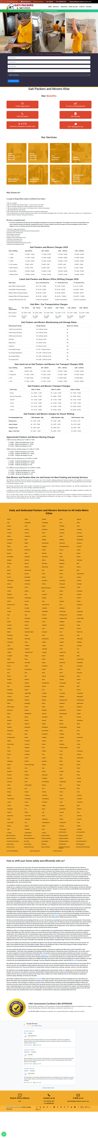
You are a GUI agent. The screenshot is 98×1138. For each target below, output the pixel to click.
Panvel (79, 754)
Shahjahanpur (64, 799)
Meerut (9, 724)
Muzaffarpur (80, 732)
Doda (61, 597)
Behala (62, 552)
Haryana (79, 631)
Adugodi (44, 511)
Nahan (79, 736)
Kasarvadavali (29, 676)
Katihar (79, 676)
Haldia (79, 627)
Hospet (27, 638)
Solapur (9, 811)
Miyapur (79, 724)
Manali (27, 717)
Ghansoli (44, 616)
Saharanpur (45, 792)
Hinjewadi (45, 635)
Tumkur (9, 825)
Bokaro (62, 571)
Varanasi (62, 833)
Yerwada (9, 855)
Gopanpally (28, 620)
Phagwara (27, 762)
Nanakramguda (64, 739)
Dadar (44, 590)
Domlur (9, 601)
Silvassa (9, 807)
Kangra (44, 668)
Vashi (61, 837)
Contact (82, 6)
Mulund (27, 732)
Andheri (9, 530)
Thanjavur (80, 814)
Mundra (62, 732)
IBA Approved (46, 642)
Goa (8, 620)
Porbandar (28, 769)
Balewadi (10, 537)
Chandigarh (28, 578)
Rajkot (61, 777)
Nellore (62, 743)
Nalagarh (10, 739)
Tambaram (28, 814)
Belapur (79, 552)
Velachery (80, 837)
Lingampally (80, 702)
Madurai (44, 709)
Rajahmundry (81, 773)
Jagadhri (62, 646)
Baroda (79, 545)
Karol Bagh (28, 668)
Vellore (9, 840)
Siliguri (79, 803)
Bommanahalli (81, 571)
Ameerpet (80, 522)
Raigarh (44, 773)
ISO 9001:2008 (35, 1034)
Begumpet (28, 552)
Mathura (79, 721)
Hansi (43, 631)
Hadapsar (45, 627)
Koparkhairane (46, 691)
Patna (9, 762)
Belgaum (9, 556)
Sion (26, 807)
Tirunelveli (80, 818)
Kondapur (10, 691)
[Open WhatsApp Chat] (4, 1134)
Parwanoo (28, 758)
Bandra (9, 541)
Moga (9, 728)
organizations (44, 978)
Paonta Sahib (11, 758)
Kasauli (44, 676)
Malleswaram (81, 713)
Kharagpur (63, 683)
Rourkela (9, 792)
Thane (61, 814)
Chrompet (80, 582)
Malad (44, 713)
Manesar (62, 717)
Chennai (9, 582)
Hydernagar (28, 642)
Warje (9, 852)
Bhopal (9, 567)
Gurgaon (79, 623)
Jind (78, 653)
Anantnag (80, 526)
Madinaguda (80, 706)
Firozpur (9, 612)
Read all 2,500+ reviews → (49, 1111)
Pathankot (63, 758)
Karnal (9, 676)
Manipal (27, 721)
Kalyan (44, 665)
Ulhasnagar (10, 829)
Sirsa (43, 807)
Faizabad (27, 608)
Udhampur (63, 825)
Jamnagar (80, 650)
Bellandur (27, 556)
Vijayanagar (28, 840)
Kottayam (62, 694)
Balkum (27, 537)
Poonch (9, 769)
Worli (43, 852)
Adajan (27, 511)
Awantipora (10, 533)
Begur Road (45, 552)
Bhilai (9, 563)
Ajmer (78, 515)
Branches (64, 6)
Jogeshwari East (29, 657)
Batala (26, 548)
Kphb (78, 694)
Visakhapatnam (46, 844)
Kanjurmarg (63, 668)
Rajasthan (45, 777)
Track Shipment (26, 1)
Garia (8, 616)
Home (50, 6)
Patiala (79, 758)
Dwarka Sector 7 (12, 605)
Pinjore (9, 766)
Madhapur (62, 706)
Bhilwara (27, 563)
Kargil (61, 672)
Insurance (38, 1002)
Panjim (62, 754)
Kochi (43, 687)
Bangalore (45, 541)
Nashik (27, 743)
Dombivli (79, 597)
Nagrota (62, 736)
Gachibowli (28, 612)
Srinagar (44, 811)
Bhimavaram (45, 563)
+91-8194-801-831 (49, 1124)
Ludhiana (44, 706)
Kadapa (27, 661)
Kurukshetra (10, 702)
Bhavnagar (45, 560)
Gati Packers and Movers (14, 1130)
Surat (78, 811)
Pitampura (28, 766)
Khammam (80, 679)
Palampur (62, 751)
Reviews (88, 6)
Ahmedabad (28, 515)
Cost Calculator (38, 1)
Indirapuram (10, 646)
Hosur (44, 638)
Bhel (78, 560)
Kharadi (44, 683)
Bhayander (63, 560)
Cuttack (9, 590)
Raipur (61, 773)
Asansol (44, 530)
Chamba (79, 575)
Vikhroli (62, 840)
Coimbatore (63, 586)
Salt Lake (10, 796)
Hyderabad (10, 642)
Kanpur (27, 672)
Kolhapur (62, 687)
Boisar (44, 571)
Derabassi (45, 593)
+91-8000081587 (61, 1)
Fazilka (79, 608)
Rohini (26, 788)
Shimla (9, 803)
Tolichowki (45, 822)
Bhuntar (62, 567)
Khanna (9, 683)
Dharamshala (11, 597)
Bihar (78, 567)
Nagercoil (27, 736)
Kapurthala (45, 672)
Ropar (78, 788)
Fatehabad (63, 608)
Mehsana (44, 724)
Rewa (61, 784)
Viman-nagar (11, 844)
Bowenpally (28, 575)
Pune (8, 773)
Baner (26, 541)
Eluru (61, 605)
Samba (27, 796)
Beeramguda (11, 552)
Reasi (43, 784)
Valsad (27, 833)
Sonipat (27, 811)
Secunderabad (46, 799)
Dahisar (62, 590)
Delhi (26, 593)
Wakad (44, 848)
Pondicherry (80, 766)
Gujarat (9, 623)
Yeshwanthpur (29, 855)
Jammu (62, 650)
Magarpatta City (64, 709)
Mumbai (44, 732)
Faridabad (45, 608)
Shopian (44, 803)
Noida (78, 747)
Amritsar (27, 526)
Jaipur (9, 650)
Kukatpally (10, 698)
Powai (61, 769)
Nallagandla (45, 739)
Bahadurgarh (80, 533)
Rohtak (44, 788)
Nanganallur (10, 743)
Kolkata (79, 687)
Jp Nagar (44, 657)
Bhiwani (79, 563)
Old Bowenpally (11, 751)
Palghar (9, 754)
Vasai (78, 833)
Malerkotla (63, 713)
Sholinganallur (29, 803)
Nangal (79, 739)
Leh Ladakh (63, 702)
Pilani (43, 762)
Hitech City (80, 635)
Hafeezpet (63, 627)
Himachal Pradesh (30, 635)
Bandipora (80, 537)
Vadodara (79, 829)
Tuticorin (27, 825)
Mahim (9, 713)
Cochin (27, 586)
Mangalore (80, 717)
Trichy (61, 822)
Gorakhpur (45, 620)
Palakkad (44, 751)
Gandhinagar (63, 612)
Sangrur (62, 796)
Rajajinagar (10, 777)
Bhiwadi (62, 563)
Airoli (61, 515)
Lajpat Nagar (28, 702)
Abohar (9, 511)
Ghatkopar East (64, 616)
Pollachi (44, 766)
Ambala (9, 522)
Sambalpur (45, 796)
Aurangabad (80, 530)
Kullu (43, 698)
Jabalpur (44, 646)
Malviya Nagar (11, 717)
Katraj (44, 679)
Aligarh (44, 518)
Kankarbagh (80, 668)
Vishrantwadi (63, 844)
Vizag (78, 844)
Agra (8, 515)
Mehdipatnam (29, 724)
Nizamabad (45, 747)
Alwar (78, 518)
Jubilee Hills (63, 657)
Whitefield (28, 852)
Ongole (27, 751)
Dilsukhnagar (28, 597)
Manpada (44, 721)
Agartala (79, 511)
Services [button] (56, 6)
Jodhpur (9, 657)
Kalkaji (9, 665)
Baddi (26, 533)
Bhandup (9, 560)
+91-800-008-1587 (12, 2)
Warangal (62, 848)
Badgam (44, 533)
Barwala (9, 548)
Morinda (79, 728)
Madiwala (27, 709)
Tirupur (27, 822)
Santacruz (10, 799)
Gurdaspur (63, 623)
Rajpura (9, 781)
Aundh (61, 530)
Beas (61, 548)
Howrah (62, 638)
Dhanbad (79, 593)
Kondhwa (27, 691)
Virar (26, 844)
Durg (43, 601)
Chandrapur (63, 578)
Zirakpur (44, 855)
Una (26, 829)
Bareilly (44, 545)
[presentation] (3, 31)
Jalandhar (28, 650)
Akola (26, 518)
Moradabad (45, 728)
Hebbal (9, 635)
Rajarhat (27, 777)
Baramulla (10, 545)
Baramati (79, 541)
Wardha (79, 848)
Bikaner (9, 571)
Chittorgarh (63, 582)
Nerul (78, 743)
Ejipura (27, 605)
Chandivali (45, 578)
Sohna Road (63, 807)
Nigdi (26, 747)
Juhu (78, 657)
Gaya (26, 616)
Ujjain (78, 825)
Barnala (62, 545)
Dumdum (27, 601)
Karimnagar (80, 672)
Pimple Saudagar (65, 762)
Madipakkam (11, 709)
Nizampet (62, 747)
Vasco (44, 837)
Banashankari (46, 537)
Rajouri (79, 777)
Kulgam (27, 698)
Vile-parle (80, 840)
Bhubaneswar (29, 567)
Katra (26, 679)
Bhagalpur (62, 556)
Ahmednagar (46, 515)
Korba (78, 691)
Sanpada (79, 796)
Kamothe (62, 665)
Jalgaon (44, 650)
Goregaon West (64, 620)
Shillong (79, 799)
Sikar (61, 803)
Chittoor (44, 582)
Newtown (10, 747)
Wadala (9, 848)
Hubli (78, 638)
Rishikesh (10, 788)
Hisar (61, 635)
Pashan (44, 758)
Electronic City (46, 605)
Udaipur (44, 825)
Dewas (61, 593)
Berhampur (80, 556)
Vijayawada (45, 840)
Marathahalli (63, 721)
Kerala (61, 679)
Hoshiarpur (10, 638)
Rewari (79, 784)
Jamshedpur (11, 653)
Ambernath (45, 522)
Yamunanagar (64, 852)
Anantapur (63, 526)
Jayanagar (45, 653)
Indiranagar (80, 642)
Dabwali (27, 590)
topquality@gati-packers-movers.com (80, 1)
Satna (26, 799)
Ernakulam (80, 605)
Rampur (62, 781)
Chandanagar (11, 578)
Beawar (79, 548)
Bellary (44, 556)
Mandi (44, 717)
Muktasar (10, 732)
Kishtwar (27, 687)
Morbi (61, 728)
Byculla (44, 575)
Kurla (61, 698)
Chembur (79, 578)
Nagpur (44, 736)
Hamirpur (27, 631)
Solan (78, 807)
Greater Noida (81, 620)
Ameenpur (63, 522)
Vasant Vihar (28, 837)
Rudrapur (27, 792)
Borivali (9, 575)
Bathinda (44, 548)
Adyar (61, 511)
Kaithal (44, 661)
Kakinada (62, 661)
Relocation (74, 983)
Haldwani (10, 631)
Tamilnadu (45, 814)
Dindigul (44, 597)
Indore (26, 646)
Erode (9, 608)
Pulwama (79, 769)
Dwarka (79, 601)
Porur (43, 769)
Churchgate (10, 586)
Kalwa (26, 665)
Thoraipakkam (46, 818)
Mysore (9, 736)
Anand (44, 526)
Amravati (9, 526)
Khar (26, 683)
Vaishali (9, 833)
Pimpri (79, 762)
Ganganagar (80, 612)
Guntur (44, 623)
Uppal (43, 829)
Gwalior (27, 627)
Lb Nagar (44, 702)
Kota (8, 694)
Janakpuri (28, 653)
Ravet (26, 784)
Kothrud (44, 694)
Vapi (43, 833)
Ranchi (79, 781)
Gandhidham (45, 612)
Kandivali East (81, 665)
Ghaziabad (80, 616)
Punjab (27, 773)
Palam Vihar (80, 751)
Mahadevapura (81, 709)
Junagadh (10, 661)
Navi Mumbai (46, 743)
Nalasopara (28, 739)
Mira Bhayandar (64, 724)
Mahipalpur (28, 713)
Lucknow (27, 706)
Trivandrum (80, 822)
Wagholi (27, 848)
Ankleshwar (28, 530)
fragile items (54, 938)
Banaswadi (63, 537)
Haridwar (62, 631)
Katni (8, 679)
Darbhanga (80, 590)
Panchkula (28, 754)
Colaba (79, 586)
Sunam (62, 811)
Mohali (27, 728)
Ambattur (27, 522)
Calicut (62, 575)
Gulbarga (27, 623)
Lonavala (9, 706)
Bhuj (43, 567)
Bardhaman (28, 545)
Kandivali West (11, 668)
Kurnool (79, 698)
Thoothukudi (28, 818)
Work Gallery (73, 6)
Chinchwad (28, 582)
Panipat (44, 754)
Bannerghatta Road (65, 541)
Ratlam (9, 784)
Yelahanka (80, 852)
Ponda (61, 766)
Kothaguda (28, 694)
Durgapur (62, 601)
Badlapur (62, 533)
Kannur (9, 672)
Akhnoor (9, 518)
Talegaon (10, 814)
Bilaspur (27, 571)
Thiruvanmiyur (11, 818)
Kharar (79, 683)
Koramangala (63, 691)
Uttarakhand (63, 829)
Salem (79, 792)
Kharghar (10, 687)
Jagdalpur (80, 646)
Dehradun (10, 593)
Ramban (44, 781)
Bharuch (27, 560)
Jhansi (61, 653)
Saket (61, 792)
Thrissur (62, 818)
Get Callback (49, 1)
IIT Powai (62, 642)
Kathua (62, 676)
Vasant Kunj (10, 837)
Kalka (78, 661)
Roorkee (62, 788)
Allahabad (62, 518)
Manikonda (10, 721)
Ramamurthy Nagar (30, 781)
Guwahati (10, 627)
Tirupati (9, 822)
